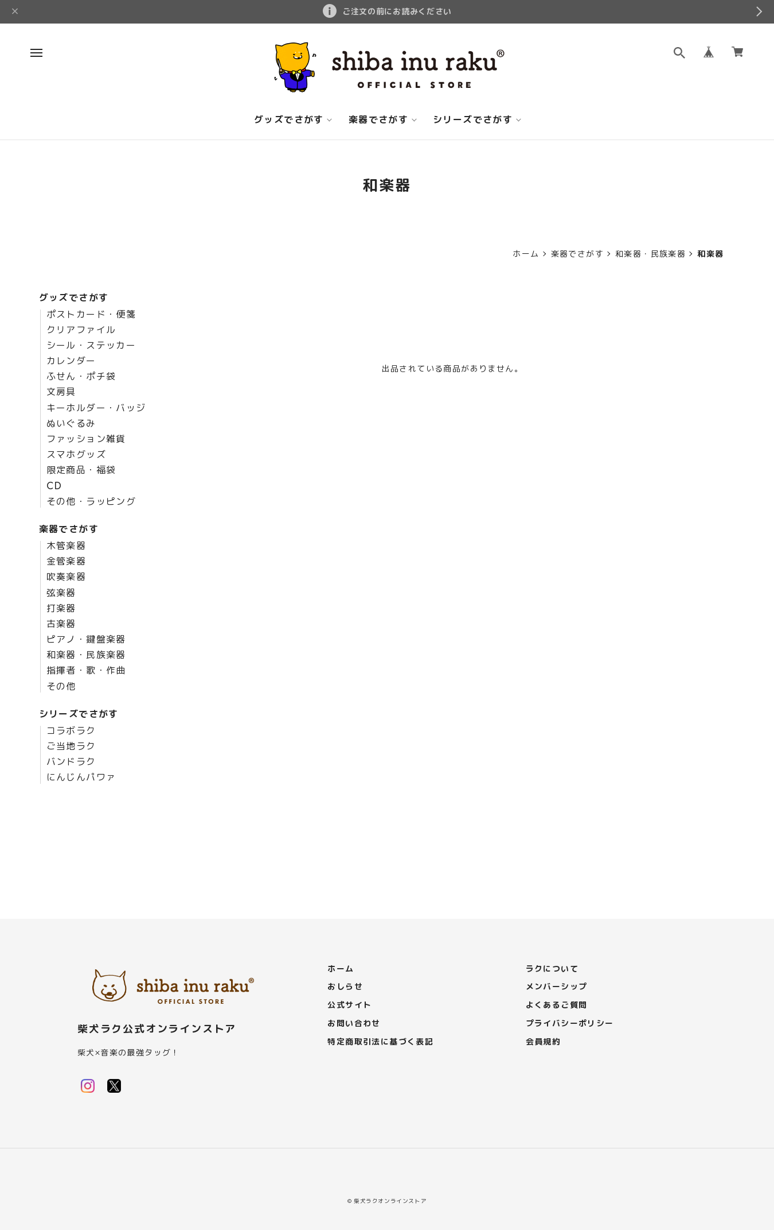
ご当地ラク (71, 746)
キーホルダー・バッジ (96, 408)
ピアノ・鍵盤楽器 (86, 640)
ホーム (526, 254)
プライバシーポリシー (570, 1023)
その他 (61, 687)
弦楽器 (61, 593)
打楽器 (61, 609)
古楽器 (61, 624)
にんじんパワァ (81, 777)
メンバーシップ (557, 987)
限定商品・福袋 (81, 470)
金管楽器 (66, 561)
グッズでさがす (289, 120)
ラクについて (552, 969)
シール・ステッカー (91, 346)
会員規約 (543, 1042)
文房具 (61, 392)
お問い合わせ (353, 1023)
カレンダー (71, 361)
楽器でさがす (378, 120)
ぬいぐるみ (71, 424)
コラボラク (71, 731)
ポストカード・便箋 (91, 315)
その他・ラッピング (91, 502)
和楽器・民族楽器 (650, 254)
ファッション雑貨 (86, 439)
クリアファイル (81, 330)
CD (54, 486)
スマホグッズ (76, 455)
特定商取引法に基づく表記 (380, 1042)
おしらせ (345, 987)
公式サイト (349, 1005)
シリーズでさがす (473, 120)
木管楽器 (66, 546)
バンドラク (71, 762)
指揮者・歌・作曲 (86, 671)
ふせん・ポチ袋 (81, 377)
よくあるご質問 (557, 1005)
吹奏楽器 (66, 577)
